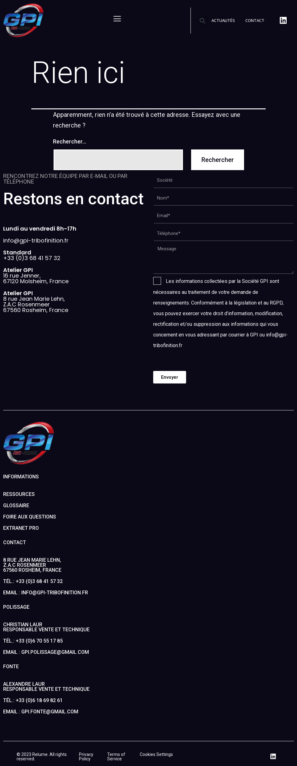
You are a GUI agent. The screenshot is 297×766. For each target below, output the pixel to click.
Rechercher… (69, 141)
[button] (202, 20)
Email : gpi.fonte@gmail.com (40, 712)
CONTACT (254, 20)
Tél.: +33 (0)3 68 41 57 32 (33, 581)
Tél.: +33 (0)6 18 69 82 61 (33, 700)
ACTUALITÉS (223, 20)
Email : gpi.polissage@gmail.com (46, 652)
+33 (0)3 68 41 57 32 (31, 255)
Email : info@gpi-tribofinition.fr (45, 593)
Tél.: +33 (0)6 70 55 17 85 (33, 641)
